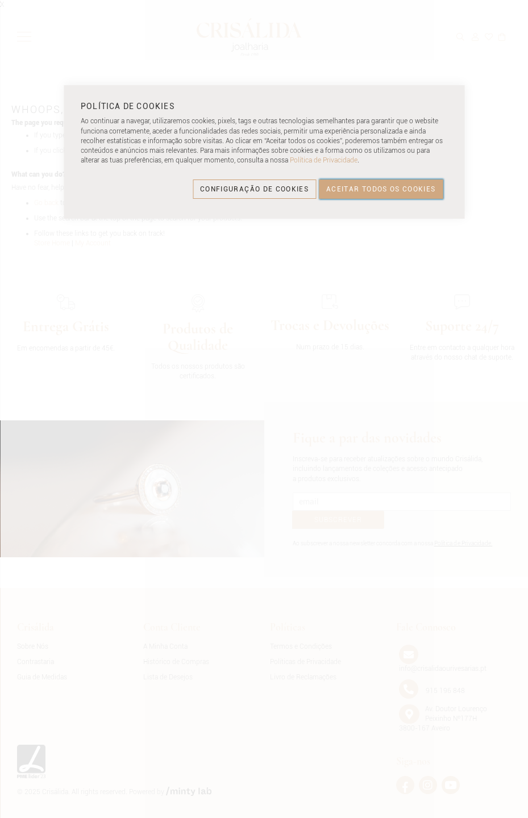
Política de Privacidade (323, 160)
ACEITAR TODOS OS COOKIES (380, 189)
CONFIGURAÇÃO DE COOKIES (254, 189)
